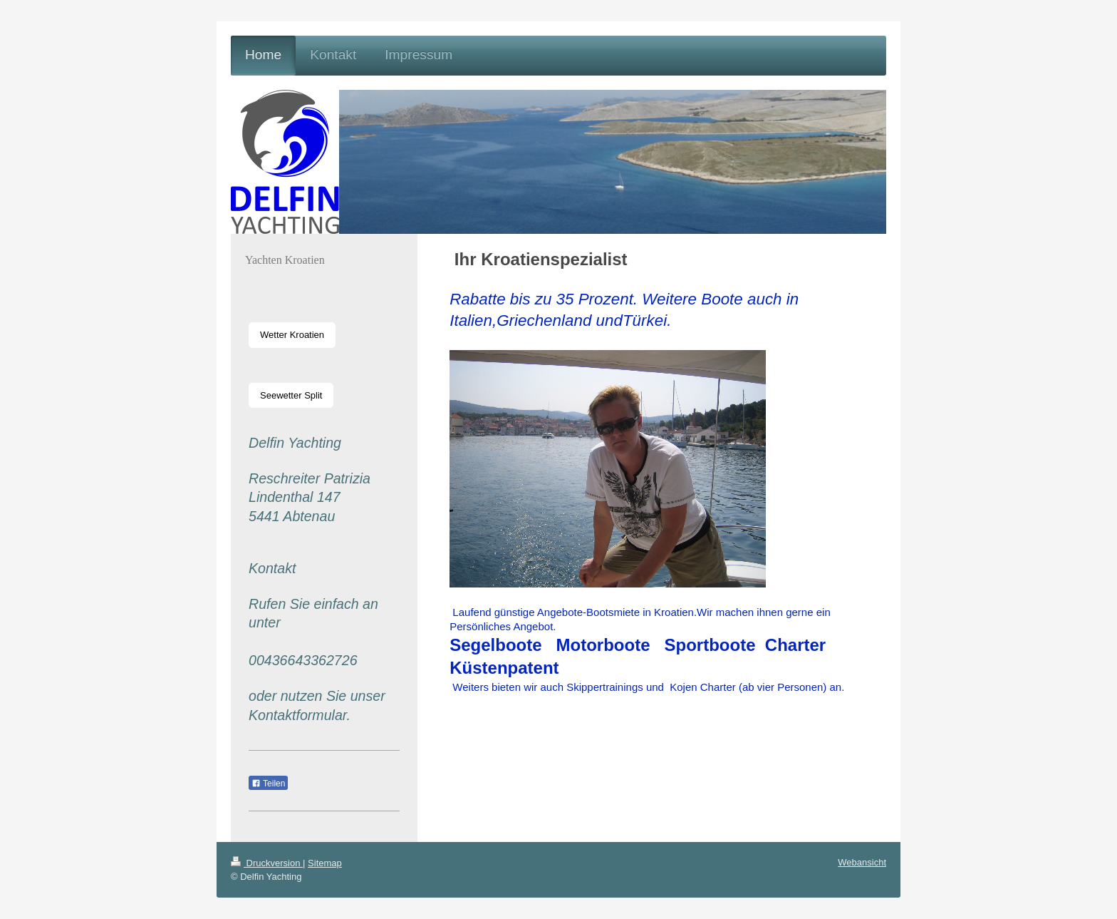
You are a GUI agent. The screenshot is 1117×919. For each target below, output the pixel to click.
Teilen (268, 784)
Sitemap (325, 863)
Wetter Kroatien (292, 334)
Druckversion (267, 863)
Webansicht (862, 862)
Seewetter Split (291, 395)
